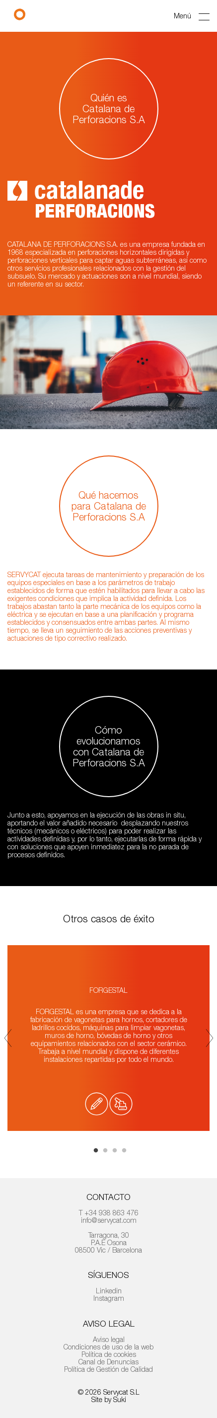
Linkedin (109, 1290)
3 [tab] (115, 1151)
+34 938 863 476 (111, 1212)
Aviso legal (109, 1339)
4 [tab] (124, 1151)
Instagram (108, 1298)
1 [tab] (96, 1151)
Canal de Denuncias (108, 1361)
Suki (119, 1399)
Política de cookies (108, 1354)
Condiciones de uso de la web (108, 1347)
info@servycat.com (109, 1220)
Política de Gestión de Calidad (108, 1369)
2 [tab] (105, 1151)
